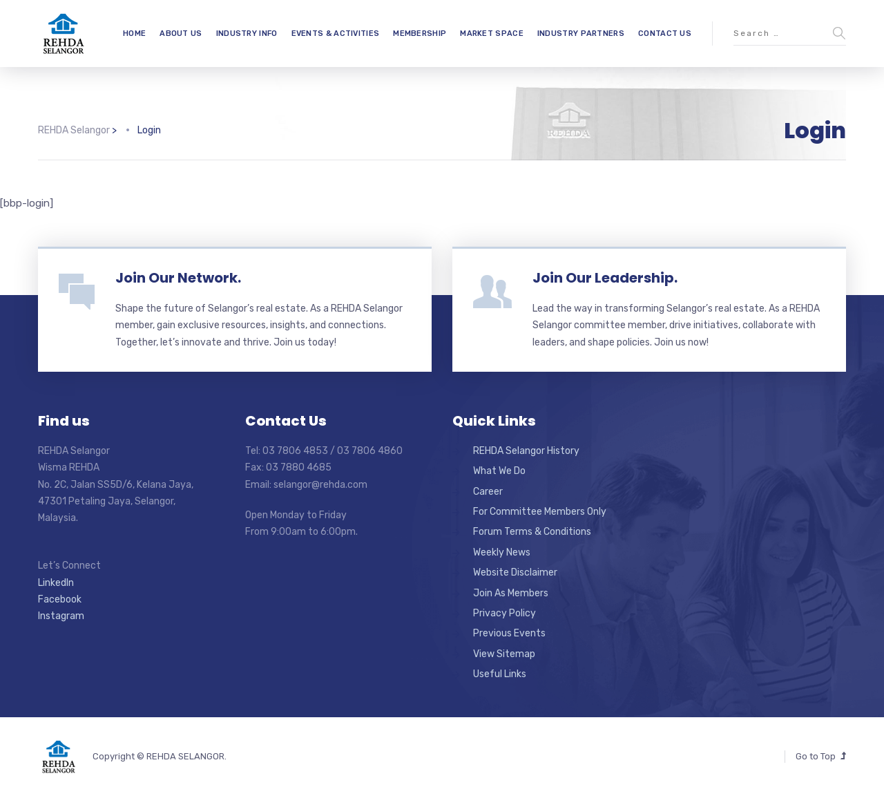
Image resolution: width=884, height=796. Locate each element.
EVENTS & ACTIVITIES (335, 33)
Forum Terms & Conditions (532, 532)
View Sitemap (504, 654)
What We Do (499, 471)
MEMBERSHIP (419, 33)
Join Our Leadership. (605, 277)
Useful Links (499, 674)
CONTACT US (664, 33)
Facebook (59, 599)
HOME (134, 33)
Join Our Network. (178, 277)
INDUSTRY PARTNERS (580, 33)
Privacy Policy (504, 613)
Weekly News (501, 552)
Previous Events (509, 633)
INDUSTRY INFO (247, 33)
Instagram (61, 616)
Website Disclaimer (515, 572)
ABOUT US (181, 33)
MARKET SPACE (491, 33)
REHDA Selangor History (526, 451)
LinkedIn (56, 583)
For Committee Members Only (539, 512)
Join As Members (510, 593)
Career (488, 492)
